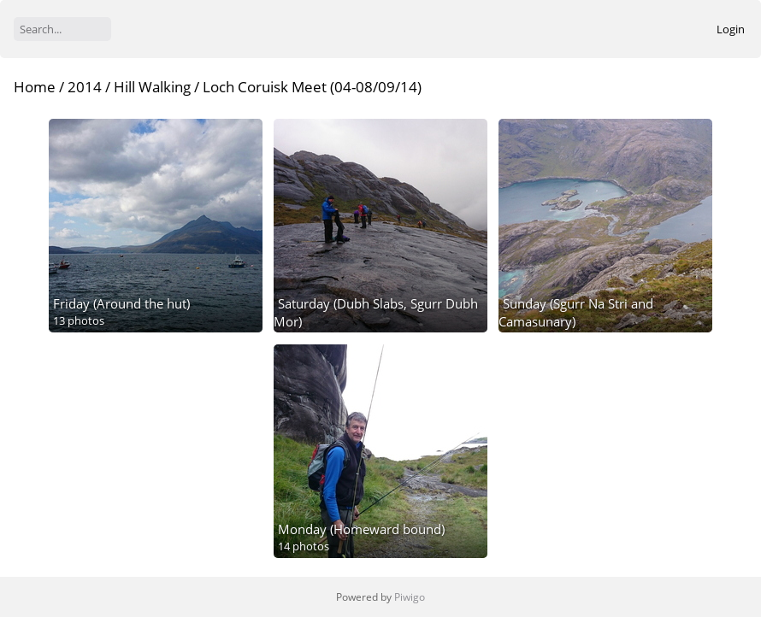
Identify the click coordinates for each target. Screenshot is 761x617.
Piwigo (409, 597)
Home (35, 87)
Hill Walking (152, 87)
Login (731, 29)
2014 (85, 87)
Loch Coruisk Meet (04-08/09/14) (312, 87)
